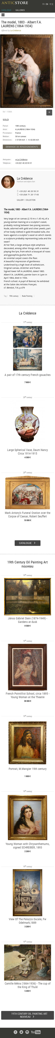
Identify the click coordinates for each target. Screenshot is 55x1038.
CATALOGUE (6, 10)
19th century (13, 296)
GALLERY (20, 200)
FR (43, 4)
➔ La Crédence (21, 159)
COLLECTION (30, 200)
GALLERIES (20, 10)
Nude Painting (27, 296)
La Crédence (25, 178)
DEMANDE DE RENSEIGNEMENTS (22, 146)
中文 (51, 4)
